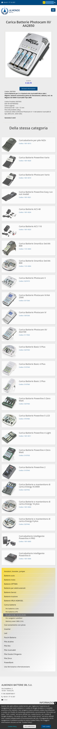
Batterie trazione (11, 596)
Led (5, 633)
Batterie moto (9, 580)
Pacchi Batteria (10, 637)
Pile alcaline (9, 641)
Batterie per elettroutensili (14, 588)
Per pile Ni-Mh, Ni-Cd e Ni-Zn (16, 615)
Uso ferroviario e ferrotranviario (17, 667)
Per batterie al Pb (12, 612)
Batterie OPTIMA (10, 584)
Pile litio (7, 646)
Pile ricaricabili (10, 650)
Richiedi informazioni (28, 89)
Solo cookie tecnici (29, 726)
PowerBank (8, 662)
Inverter (7, 629)
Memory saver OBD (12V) (14, 621)
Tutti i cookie (46, 726)
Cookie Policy (12, 726)
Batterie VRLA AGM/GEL (13, 600)
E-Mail (5, 700)
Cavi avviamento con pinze (15, 625)
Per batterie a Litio (12, 609)
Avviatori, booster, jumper (14, 571)
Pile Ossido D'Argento (13, 654)
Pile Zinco (8, 658)
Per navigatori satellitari (14, 618)
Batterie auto (9, 575)
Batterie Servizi (10, 592)
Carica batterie (10, 605)
